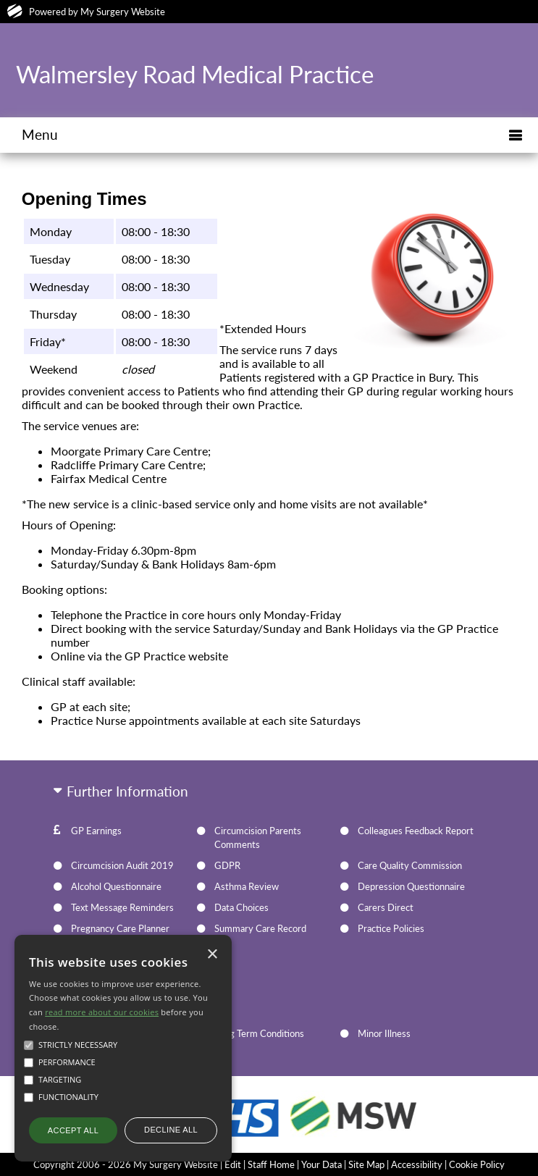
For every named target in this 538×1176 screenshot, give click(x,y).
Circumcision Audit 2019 (122, 865)
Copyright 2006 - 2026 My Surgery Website (125, 1164)
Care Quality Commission (410, 865)
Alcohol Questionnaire (116, 886)
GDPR (227, 865)
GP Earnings (96, 830)
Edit (232, 1164)
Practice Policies (391, 928)
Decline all (171, 1129)
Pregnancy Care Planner (120, 928)
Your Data (321, 1164)
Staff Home (271, 1164)
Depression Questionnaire (411, 886)
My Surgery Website (122, 11)
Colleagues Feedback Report (416, 830)
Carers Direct (385, 907)
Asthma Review (246, 886)
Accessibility (416, 1164)
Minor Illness (384, 1033)
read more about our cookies (102, 1012)
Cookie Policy (477, 1164)
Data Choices (241, 907)
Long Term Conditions (259, 1033)
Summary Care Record (260, 928)
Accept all (73, 1130)
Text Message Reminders (122, 907)
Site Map (366, 1164)
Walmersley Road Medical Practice (195, 73)
